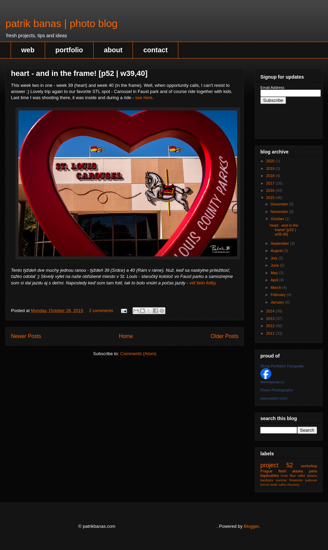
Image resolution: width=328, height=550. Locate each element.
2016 (271, 190)
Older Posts (224, 336)
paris (313, 471)
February (279, 295)
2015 (271, 198)
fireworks (296, 480)
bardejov (266, 480)
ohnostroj (293, 484)
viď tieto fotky (202, 282)
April (275, 280)
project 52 (276, 465)
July (274, 258)
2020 (271, 161)
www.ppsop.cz (272, 382)
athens (312, 476)
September (280, 243)
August (277, 251)
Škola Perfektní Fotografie (282, 366)
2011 (271, 333)
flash (282, 471)
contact (155, 50)
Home (126, 336)
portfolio (69, 50)
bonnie (264, 484)
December (280, 204)
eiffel (301, 476)
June (275, 265)
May (275, 273)
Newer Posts (26, 336)
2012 (271, 326)
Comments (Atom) (138, 353)
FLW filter (288, 476)
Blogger (251, 526)
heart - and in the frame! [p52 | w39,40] (79, 73)
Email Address (272, 87)
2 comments (101, 310)
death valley (278, 484)
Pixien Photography (276, 390)
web (28, 50)
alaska (297, 471)
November (280, 212)
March (276, 287)
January (278, 302)
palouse (311, 480)
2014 (271, 311)
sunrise (281, 480)
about (113, 50)
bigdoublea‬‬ (269, 475)
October (278, 219)
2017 (271, 183)
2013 (271, 319)
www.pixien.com (273, 398)
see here (143, 97)
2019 (271, 168)
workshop (309, 466)
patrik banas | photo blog (61, 23)
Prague (266, 471)
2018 (271, 176)
